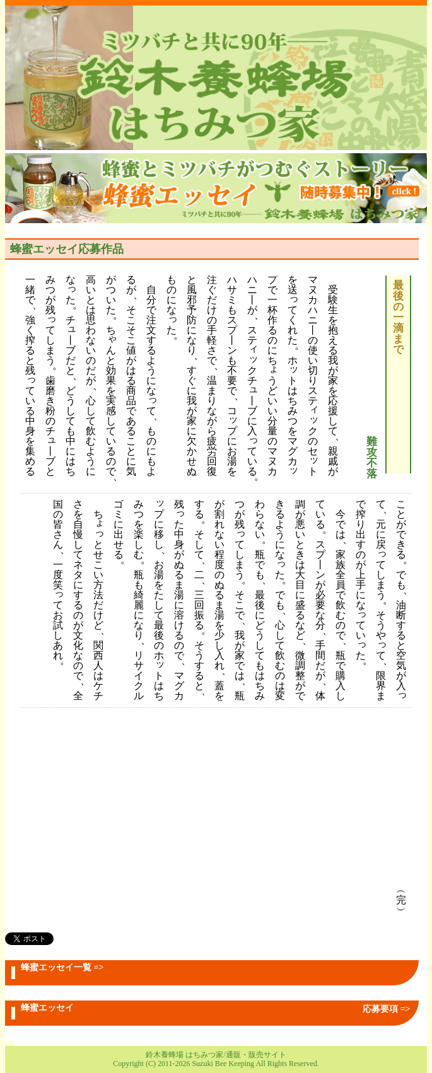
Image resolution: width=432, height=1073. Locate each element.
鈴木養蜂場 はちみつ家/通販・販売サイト (216, 1054)
